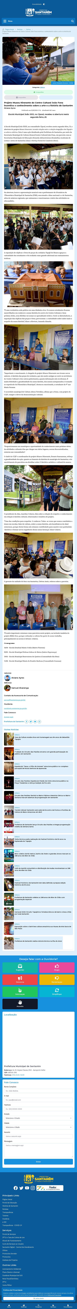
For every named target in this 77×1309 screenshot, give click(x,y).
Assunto (7, 1132)
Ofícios (4, 1250)
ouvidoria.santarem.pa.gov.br (15, 708)
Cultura (29, 29)
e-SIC (4, 1222)
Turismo (5, 1216)
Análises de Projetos (9, 1260)
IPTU (4, 1282)
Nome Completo (10, 1087)
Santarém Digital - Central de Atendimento (18, 1247)
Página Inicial (9, 29)
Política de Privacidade (54, 1295)
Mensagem (8, 1141)
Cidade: (6, 1123)
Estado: (7, 1114)
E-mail (6, 1096)
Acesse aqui (8, 717)
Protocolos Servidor (9, 1254)
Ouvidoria (5, 1219)
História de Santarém (10, 1206)
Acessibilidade (37, 4)
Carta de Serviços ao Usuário (13, 1244)
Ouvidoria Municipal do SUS (12, 1275)
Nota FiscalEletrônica (10, 1279)
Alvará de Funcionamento (11, 1241)
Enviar (38, 1162)
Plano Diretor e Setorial (11, 1272)
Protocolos (6, 1257)
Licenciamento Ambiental (11, 1269)
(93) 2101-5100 (18, 1075)
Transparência (7, 1212)
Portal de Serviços (9, 1234)
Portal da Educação (9, 1203)
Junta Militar (7, 1285)
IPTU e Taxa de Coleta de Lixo (13, 1237)
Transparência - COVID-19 (12, 1225)
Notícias (21, 29)
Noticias (5, 1209)
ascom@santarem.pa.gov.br (14, 700)
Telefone (7, 1105)
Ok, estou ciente (38, 1298)
